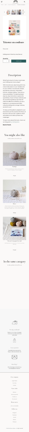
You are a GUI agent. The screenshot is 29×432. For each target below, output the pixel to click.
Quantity (5, 58)
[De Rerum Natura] (15, 1)
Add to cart (18, 61)
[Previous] (4, 12)
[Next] (24, 12)
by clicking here (14, 122)
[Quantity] (6, 61)
